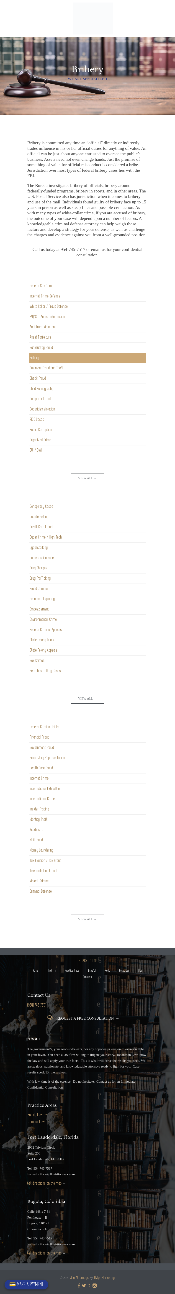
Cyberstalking (39, 547)
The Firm (51, 970)
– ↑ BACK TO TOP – (87, 961)
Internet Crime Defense (45, 296)
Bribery (34, 358)
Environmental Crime (43, 619)
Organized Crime (40, 440)
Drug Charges (38, 568)
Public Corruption (41, 430)
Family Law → (38, 1115)
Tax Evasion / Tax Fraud (46, 860)
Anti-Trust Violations (43, 327)
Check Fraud (38, 378)
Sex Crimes (37, 660)
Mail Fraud (36, 840)
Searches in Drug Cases (45, 671)
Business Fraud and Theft (46, 368)
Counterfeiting (39, 517)
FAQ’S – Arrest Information (47, 317)
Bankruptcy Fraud (41, 347)
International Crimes (43, 799)
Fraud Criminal (39, 589)
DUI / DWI (36, 450)
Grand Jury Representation (47, 758)
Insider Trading (39, 809)
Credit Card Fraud (41, 527)
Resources (124, 970)
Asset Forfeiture (40, 337)
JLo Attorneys (79, 1278)
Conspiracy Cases (41, 506)
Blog (140, 970)
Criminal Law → (39, 1122)
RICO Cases (37, 419)
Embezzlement (39, 609)
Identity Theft (39, 819)
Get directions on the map (44, 1183)
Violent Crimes (39, 881)
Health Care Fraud (41, 768)
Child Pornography (42, 389)
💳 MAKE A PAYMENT (26, 1284)
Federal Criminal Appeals (46, 630)
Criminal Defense (41, 891)
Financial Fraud (39, 737)
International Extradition (46, 788)
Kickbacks (36, 830)
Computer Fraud (40, 399)
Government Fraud (42, 747)
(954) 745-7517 (36, 1005)
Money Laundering (42, 850)
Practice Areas (72, 970)
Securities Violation (42, 409)
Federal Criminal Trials (44, 727)
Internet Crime (39, 778)
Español (92, 970)
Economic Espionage (43, 599)
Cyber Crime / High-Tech (46, 537)
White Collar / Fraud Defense (49, 306)
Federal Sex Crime (42, 286)
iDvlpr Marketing (104, 1278)
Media (107, 970)
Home (35, 970)
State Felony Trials (42, 640)
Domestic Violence (42, 558)
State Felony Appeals (43, 650)
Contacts (87, 977)
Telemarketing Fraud (43, 871)
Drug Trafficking (40, 578)
